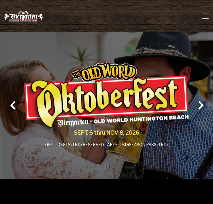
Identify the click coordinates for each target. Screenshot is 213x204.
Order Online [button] (106, 182)
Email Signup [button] (106, 197)
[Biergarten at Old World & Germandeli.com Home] (23, 16)
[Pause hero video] (107, 166)
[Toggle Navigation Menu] (205, 16)
